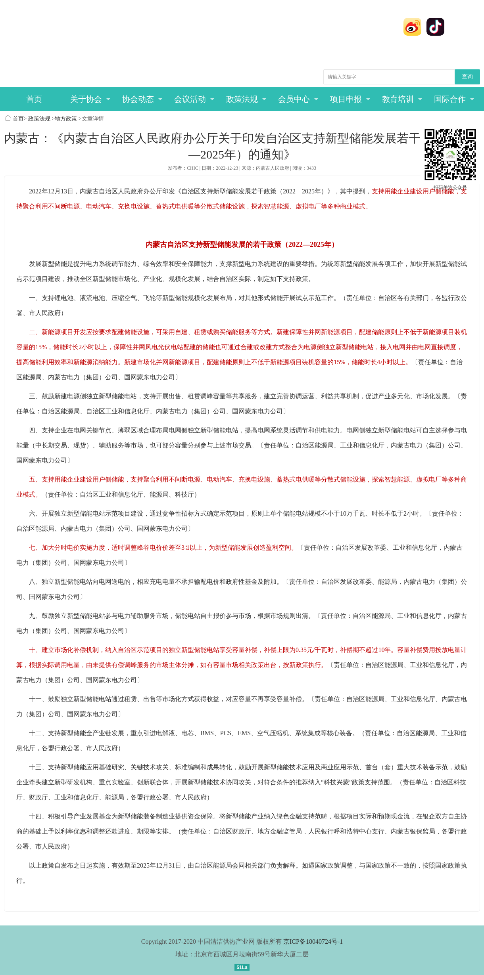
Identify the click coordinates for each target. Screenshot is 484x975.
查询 (467, 77)
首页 (34, 99)
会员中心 (298, 99)
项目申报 (350, 99)
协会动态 (142, 99)
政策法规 (246, 99)
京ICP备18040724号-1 (313, 941)
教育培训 (402, 99)
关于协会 (90, 99)
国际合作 (454, 99)
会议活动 (194, 99)
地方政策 (66, 119)
